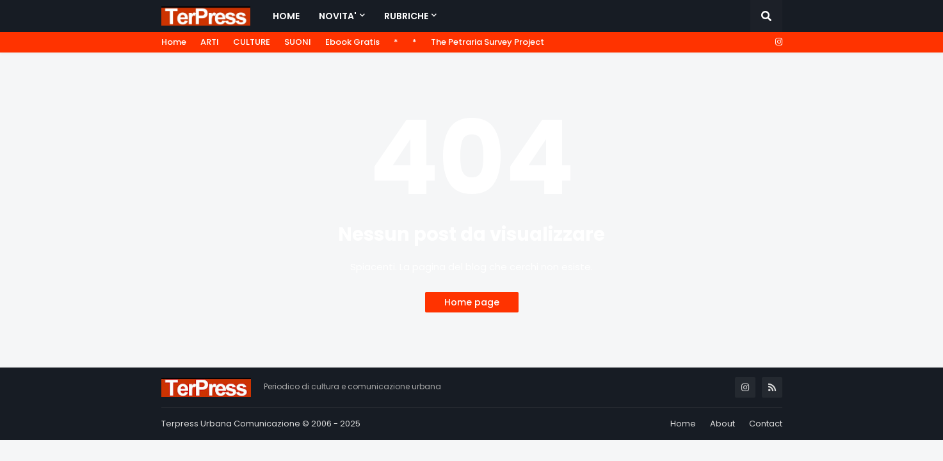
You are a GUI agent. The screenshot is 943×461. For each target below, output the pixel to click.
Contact (765, 423)
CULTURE (251, 42)
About (722, 423)
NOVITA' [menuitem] (338, 16)
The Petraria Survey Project (487, 42)
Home (173, 42)
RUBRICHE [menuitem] (406, 16)
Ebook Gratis (352, 42)
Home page (471, 302)
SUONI (297, 42)
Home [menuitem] (286, 16)
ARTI (209, 42)
